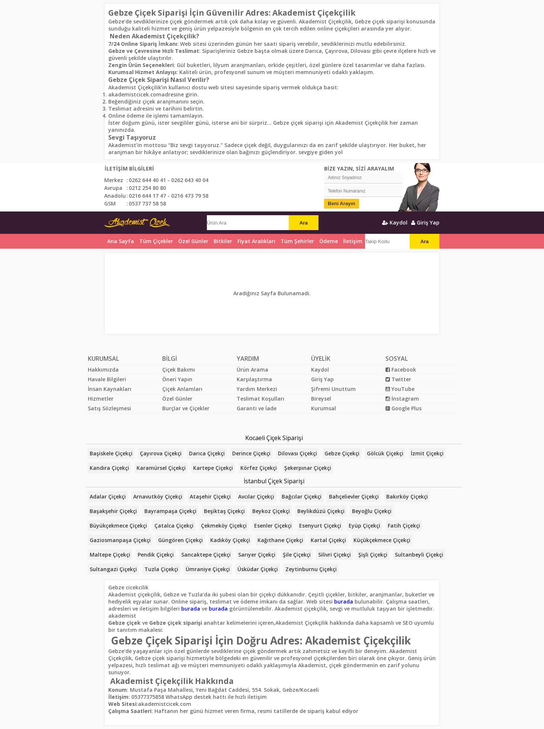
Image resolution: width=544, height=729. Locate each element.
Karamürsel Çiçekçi (161, 467)
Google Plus (403, 408)
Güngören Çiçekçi (180, 540)
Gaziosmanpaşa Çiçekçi (120, 540)
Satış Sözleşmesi (109, 408)
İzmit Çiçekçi (427, 453)
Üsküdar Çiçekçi (257, 569)
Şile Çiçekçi (297, 554)
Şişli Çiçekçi (372, 554)
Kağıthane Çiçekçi (280, 540)
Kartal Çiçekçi (328, 540)
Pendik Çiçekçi (156, 554)
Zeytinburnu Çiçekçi (311, 569)
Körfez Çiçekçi (258, 467)
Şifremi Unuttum (333, 388)
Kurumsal (323, 408)
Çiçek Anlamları (182, 388)
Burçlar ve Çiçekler (185, 408)
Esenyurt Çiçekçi (320, 525)
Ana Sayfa (120, 241)
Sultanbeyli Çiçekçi (419, 554)
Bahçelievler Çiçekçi (354, 496)
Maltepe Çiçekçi (110, 554)
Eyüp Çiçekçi (364, 525)
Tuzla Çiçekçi (161, 569)
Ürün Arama (252, 369)
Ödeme (328, 241)
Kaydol (394, 222)
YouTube (400, 388)
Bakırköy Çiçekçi (407, 496)
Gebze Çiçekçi (341, 453)
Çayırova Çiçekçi (161, 453)
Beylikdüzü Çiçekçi (321, 511)
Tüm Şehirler (297, 241)
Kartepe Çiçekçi (213, 467)
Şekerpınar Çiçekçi (307, 467)
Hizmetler (100, 398)
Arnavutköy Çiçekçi (157, 496)
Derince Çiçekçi (251, 453)
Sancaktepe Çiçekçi (206, 554)
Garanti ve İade (256, 408)
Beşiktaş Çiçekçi (224, 511)
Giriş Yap (425, 222)
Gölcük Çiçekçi (385, 453)
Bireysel (321, 398)
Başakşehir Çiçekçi (113, 511)
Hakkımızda (103, 369)
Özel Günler (177, 398)
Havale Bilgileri (107, 379)
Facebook (400, 369)
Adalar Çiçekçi (108, 496)
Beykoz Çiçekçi (271, 511)
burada (343, 601)
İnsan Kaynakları (109, 388)
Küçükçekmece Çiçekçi (381, 540)
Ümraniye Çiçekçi (208, 569)
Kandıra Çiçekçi (109, 467)
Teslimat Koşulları (260, 398)
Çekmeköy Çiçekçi (224, 525)
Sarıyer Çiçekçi (256, 554)
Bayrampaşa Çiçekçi (170, 511)
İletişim (352, 241)
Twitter (398, 379)
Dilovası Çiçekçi (297, 453)
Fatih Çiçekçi (404, 525)
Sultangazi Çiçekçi (113, 569)
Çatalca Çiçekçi (173, 525)
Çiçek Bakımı (178, 369)
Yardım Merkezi (257, 388)
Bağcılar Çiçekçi (301, 496)
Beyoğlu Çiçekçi (371, 511)
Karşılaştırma (254, 379)
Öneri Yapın (177, 379)
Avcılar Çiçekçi (256, 496)
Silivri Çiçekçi (334, 554)
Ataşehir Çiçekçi (210, 496)
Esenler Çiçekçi (273, 525)
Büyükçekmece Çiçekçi (118, 525)
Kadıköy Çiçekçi (230, 540)
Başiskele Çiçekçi (111, 453)
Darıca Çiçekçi (207, 453)
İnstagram (402, 398)
